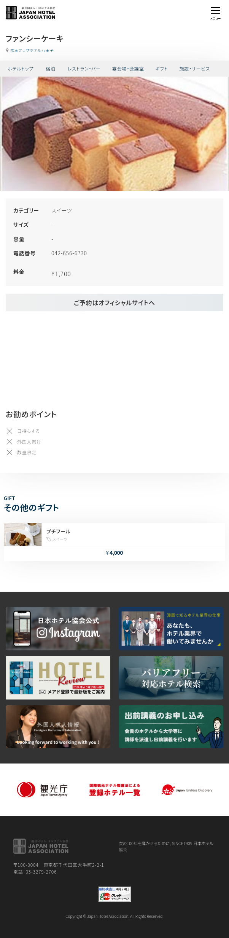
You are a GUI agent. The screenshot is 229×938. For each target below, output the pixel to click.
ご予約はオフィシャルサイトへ (114, 302)
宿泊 (51, 68)
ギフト (162, 68)
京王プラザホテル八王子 (32, 50)
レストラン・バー (84, 68)
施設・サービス (194, 68)
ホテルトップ (20, 68)
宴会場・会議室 (128, 68)
